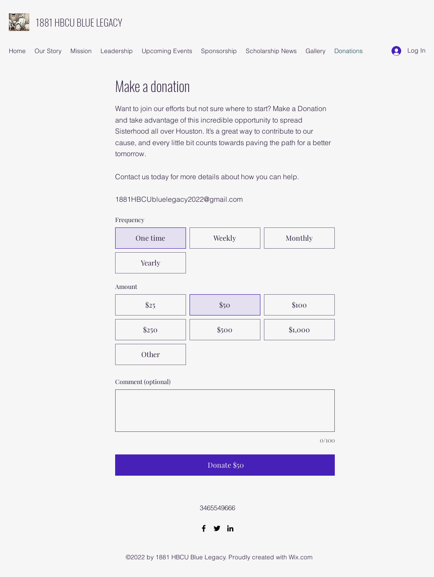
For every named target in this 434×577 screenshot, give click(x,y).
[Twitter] (217, 528)
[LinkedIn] (230, 528)
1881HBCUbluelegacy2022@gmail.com (179, 199)
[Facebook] (203, 528)
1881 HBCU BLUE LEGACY (79, 22)
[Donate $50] (225, 465)
